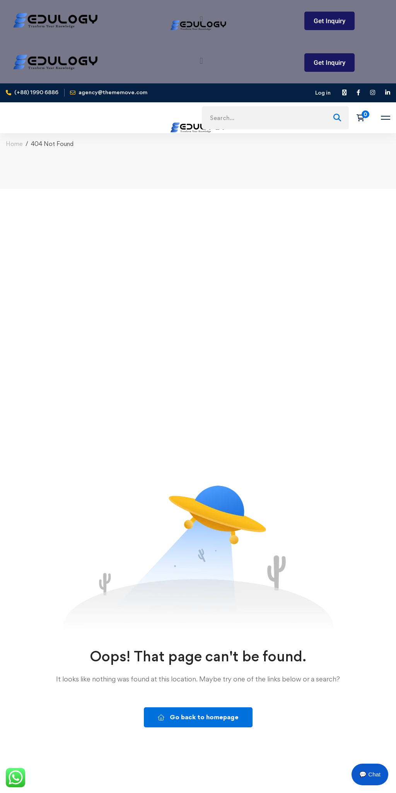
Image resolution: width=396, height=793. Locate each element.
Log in (323, 92)
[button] (201, 60)
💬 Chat (370, 774)
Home (14, 143)
